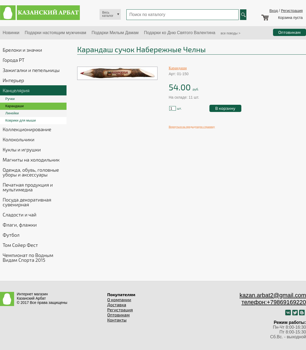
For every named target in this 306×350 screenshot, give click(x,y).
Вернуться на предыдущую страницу (192, 126)
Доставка (116, 304)
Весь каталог (107, 14)
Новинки (11, 32)
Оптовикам (118, 314)
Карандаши (178, 68)
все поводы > (230, 33)
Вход (273, 11)
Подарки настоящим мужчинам (55, 32)
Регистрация (292, 11)
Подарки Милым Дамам (115, 32)
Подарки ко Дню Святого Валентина (179, 32)
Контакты (117, 319)
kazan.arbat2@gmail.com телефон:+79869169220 (272, 298)
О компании (119, 299)
